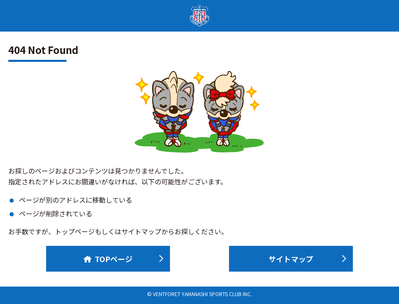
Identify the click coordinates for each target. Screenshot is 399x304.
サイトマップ (290, 258)
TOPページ (108, 258)
